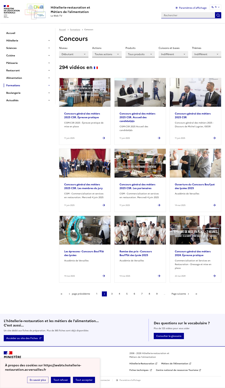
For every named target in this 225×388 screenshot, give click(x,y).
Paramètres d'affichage (130, 380)
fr (216, 7)
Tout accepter (83, 380)
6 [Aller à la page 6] (134, 293)
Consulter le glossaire (168, 336)
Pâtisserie (12, 63)
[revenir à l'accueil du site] (70, 9)
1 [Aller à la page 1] (96, 293)
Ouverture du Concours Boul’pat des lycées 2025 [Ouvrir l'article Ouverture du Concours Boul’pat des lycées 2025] (195, 186)
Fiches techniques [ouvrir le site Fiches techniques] (139, 370)
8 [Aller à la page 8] (149, 293)
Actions (96, 48)
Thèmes (196, 48)
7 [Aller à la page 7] (141, 293)
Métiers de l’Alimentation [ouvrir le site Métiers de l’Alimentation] (174, 363)
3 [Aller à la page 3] (111, 293)
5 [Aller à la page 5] (127, 293)
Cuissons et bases (169, 48)
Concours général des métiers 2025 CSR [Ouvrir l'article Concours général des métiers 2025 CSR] (193, 115)
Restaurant (13, 70)
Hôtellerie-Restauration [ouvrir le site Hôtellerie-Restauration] (141, 363)
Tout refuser (60, 380)
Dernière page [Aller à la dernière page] (196, 293)
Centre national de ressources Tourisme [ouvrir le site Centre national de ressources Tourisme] (177, 370)
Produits (130, 48)
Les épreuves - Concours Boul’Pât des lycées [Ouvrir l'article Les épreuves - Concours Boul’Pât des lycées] (84, 253)
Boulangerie (13, 93)
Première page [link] (61, 293)
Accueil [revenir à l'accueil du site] (62, 29)
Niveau (63, 48)
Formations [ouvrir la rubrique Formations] (75, 29)
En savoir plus (38, 380)
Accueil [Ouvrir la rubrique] (10, 33)
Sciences (11, 48)
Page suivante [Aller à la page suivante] (179, 293)
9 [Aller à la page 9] (157, 293)
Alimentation (14, 78)
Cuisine (10, 55)
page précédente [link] (81, 293)
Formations (13, 85)
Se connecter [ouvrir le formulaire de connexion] (104, 380)
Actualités (12, 100)
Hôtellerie (12, 40)
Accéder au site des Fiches (22, 338)
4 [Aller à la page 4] (119, 293)
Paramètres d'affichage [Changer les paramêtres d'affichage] (193, 8)
